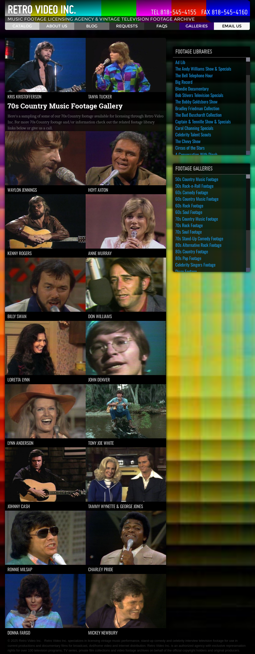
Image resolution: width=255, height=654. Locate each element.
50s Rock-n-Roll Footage (194, 186)
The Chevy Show (187, 141)
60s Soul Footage (188, 212)
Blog (91, 26)
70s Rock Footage (189, 225)
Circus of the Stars (190, 147)
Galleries (197, 26)
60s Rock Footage (189, 205)
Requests (127, 26)
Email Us (232, 26)
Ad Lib (180, 62)
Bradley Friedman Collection (197, 108)
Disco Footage (186, 271)
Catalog (22, 26)
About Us (56, 26)
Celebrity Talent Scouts (193, 134)
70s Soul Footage (188, 231)
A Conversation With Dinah (196, 154)
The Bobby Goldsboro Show (196, 101)
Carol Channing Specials (194, 128)
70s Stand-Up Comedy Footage (199, 238)
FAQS (161, 26)
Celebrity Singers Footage (195, 264)
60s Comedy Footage (191, 192)
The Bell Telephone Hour (194, 75)
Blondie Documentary (192, 88)
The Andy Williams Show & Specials (203, 68)
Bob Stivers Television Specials (199, 95)
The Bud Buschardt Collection (198, 114)
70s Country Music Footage (196, 218)
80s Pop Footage (188, 258)
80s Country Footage (191, 251)
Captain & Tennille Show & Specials (203, 121)
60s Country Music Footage (196, 198)
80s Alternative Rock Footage (198, 245)
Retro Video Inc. (41, 9)
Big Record (183, 82)
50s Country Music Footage (196, 179)
